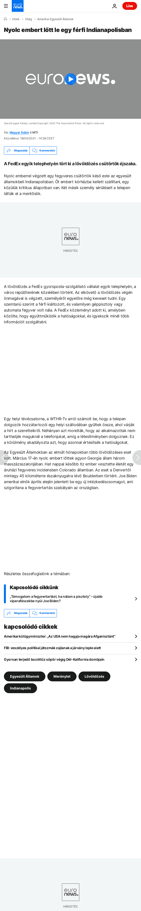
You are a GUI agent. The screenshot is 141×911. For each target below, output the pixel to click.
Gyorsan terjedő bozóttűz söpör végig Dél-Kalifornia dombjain (54, 659)
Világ (28, 19)
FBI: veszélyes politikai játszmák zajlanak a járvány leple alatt (52, 648)
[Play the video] (70, 79)
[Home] (5, 19)
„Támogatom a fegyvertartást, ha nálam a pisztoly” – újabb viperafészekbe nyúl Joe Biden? (56, 598)
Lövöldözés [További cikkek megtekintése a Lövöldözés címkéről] (94, 676)
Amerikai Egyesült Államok (55, 19)
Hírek (16, 19)
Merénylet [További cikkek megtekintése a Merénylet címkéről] (61, 676)
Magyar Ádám (19, 132)
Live (129, 6)
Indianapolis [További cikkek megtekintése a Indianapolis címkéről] (20, 688)
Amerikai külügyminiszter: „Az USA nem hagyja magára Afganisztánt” (59, 636)
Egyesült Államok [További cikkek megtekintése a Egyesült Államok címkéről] (24, 676)
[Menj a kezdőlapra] (18, 6)
